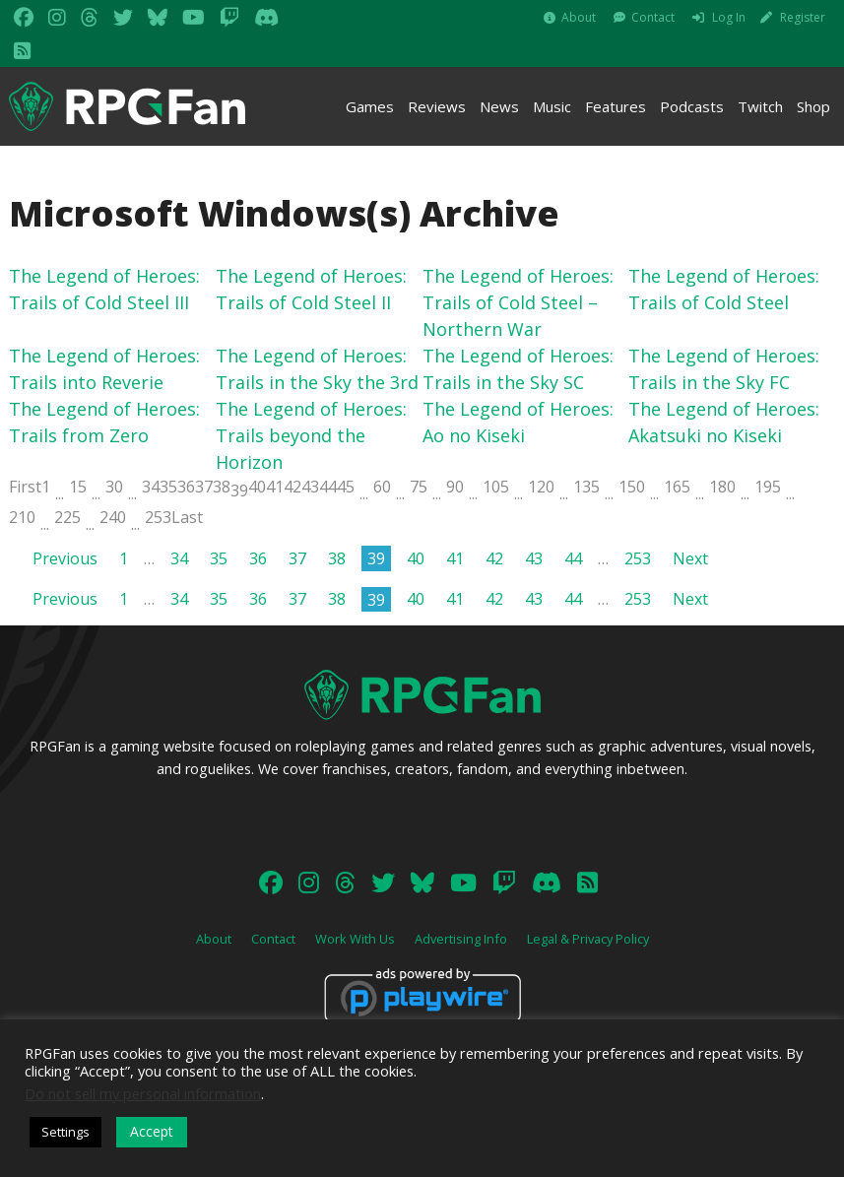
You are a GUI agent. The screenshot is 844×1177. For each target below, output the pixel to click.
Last (187, 517)
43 (310, 486)
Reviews (437, 106)
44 (328, 486)
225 (67, 517)
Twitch (760, 106)
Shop (813, 106)
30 (114, 486)
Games (370, 106)
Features (615, 106)
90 (455, 486)
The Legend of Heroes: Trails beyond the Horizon (311, 435)
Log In (729, 17)
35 (168, 486)
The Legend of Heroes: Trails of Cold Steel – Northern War (518, 302)
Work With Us (355, 939)
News (499, 106)
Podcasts (692, 106)
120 (541, 486)
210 (22, 517)
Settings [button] (65, 1132)
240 (112, 517)
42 (292, 486)
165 (677, 486)
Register (802, 17)
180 (722, 486)
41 (275, 486)
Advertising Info (461, 939)
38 (221, 486)
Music (552, 106)
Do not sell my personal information (143, 1093)
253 (158, 517)
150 (631, 486)
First (25, 486)
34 (151, 486)
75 (418, 486)
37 (204, 486)
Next (690, 558)
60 (382, 486)
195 (767, 486)
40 (257, 486)
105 (496, 486)
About (578, 17)
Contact (653, 17)
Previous (64, 558)
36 (186, 486)
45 (346, 486)
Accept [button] (151, 1131)
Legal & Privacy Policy (588, 939)
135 (586, 486)
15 (78, 486)
